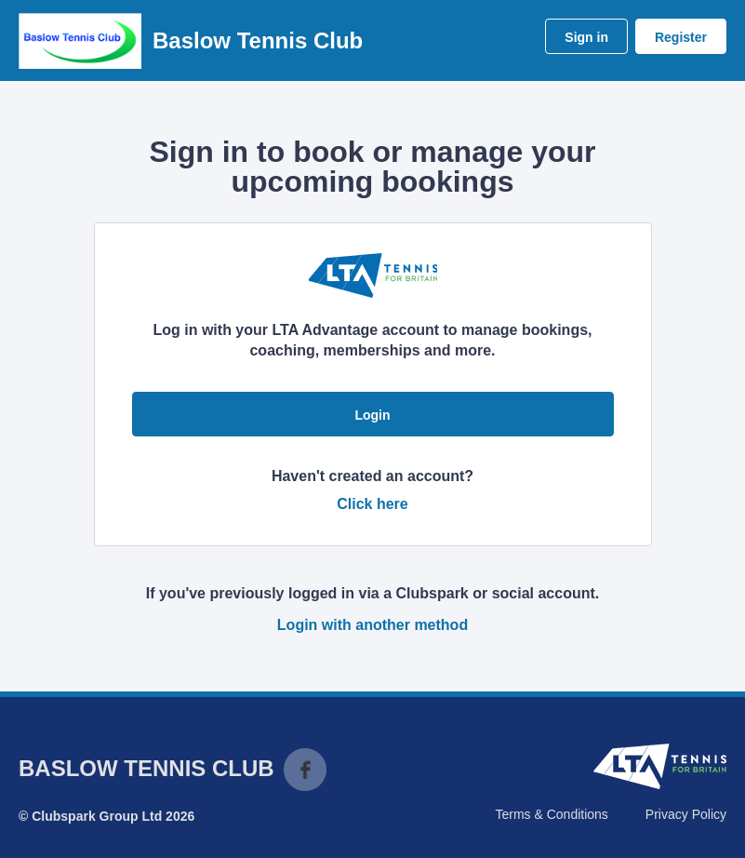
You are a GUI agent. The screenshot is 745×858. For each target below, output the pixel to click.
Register (681, 37)
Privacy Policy (685, 814)
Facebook (305, 769)
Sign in (586, 37)
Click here (372, 504)
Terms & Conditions (551, 814)
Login (372, 415)
